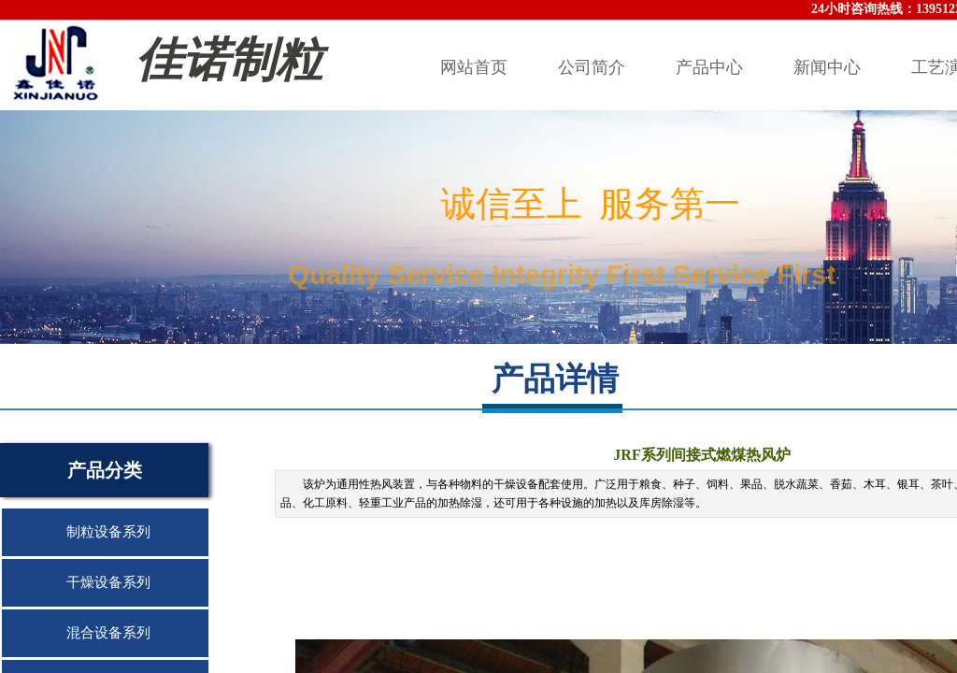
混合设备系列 (108, 632)
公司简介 (591, 67)
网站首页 (473, 67)
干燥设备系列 (108, 582)
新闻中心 (827, 67)
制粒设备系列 (108, 531)
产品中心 (709, 67)
